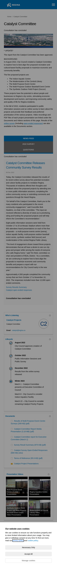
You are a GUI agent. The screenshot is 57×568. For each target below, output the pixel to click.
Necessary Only (28, 547)
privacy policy (18, 540)
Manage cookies (28, 560)
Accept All (28, 554)
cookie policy (33, 540)
